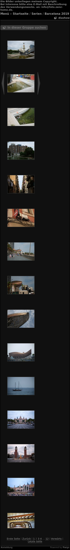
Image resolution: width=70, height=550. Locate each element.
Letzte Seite (35, 541)
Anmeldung (7, 547)
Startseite (21, 14)
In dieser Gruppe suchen (26, 27)
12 (47, 538)
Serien (37, 14)
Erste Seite (13, 538)
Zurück (26, 538)
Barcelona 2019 (57, 14)
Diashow (64, 17)
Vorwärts (56, 538)
